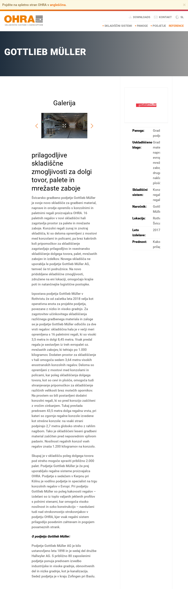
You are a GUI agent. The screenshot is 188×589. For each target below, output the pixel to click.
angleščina (58, 5)
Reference (176, 25)
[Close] (184, 4)
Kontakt (163, 17)
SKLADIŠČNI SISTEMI (118, 25)
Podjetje (159, 25)
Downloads (139, 17)
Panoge (142, 25)
